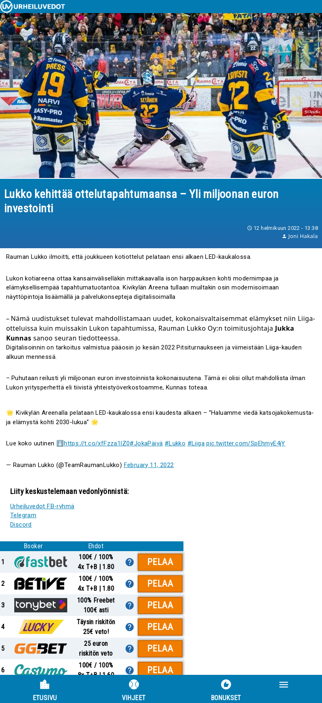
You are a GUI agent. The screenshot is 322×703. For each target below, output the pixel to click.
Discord (21, 524)
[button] (298, 689)
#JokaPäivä (146, 443)
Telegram (23, 515)
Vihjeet (134, 690)
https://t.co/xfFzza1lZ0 (97, 443)
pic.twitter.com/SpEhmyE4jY (245, 443)
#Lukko (175, 443)
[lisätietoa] (130, 562)
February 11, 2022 (149, 465)
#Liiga (196, 443)
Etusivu (45, 690)
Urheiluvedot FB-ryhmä (42, 506)
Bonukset (226, 690)
